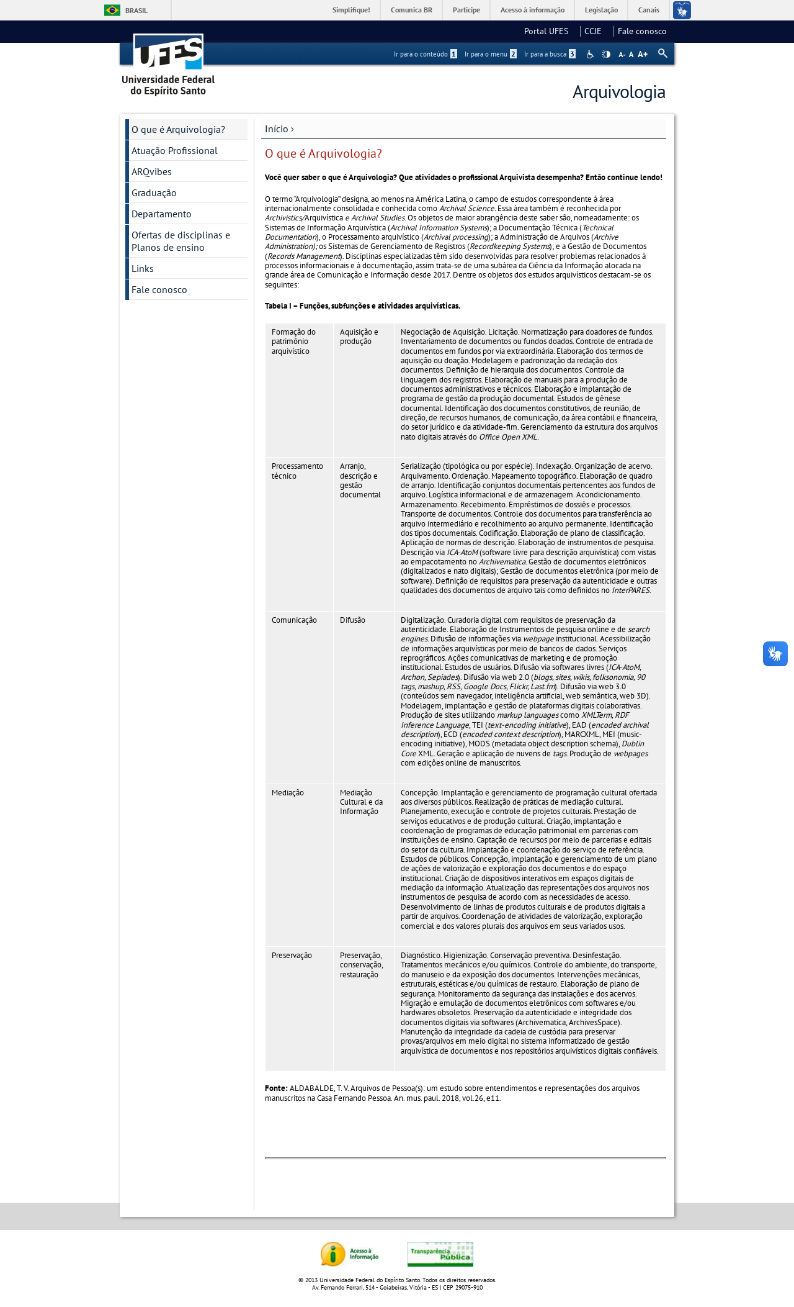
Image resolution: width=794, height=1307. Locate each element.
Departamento (162, 213)
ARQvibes (152, 171)
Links (143, 268)
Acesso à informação (532, 9)
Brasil (136, 10)
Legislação (601, 9)
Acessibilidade (591, 54)
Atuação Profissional (175, 150)
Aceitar (727, 1278)
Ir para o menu (491, 54)
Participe (466, 9)
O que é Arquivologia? (178, 129)
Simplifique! (351, 9)
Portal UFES (550, 31)
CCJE (596, 31)
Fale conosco (642, 31)
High (606, 54)
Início (276, 128)
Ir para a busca (550, 54)
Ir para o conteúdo (425, 54)
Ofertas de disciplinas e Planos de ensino (181, 240)
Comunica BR (411, 9)
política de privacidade (333, 1283)
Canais (648, 9)
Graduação (154, 192)
